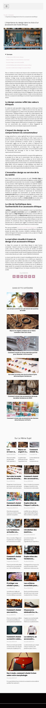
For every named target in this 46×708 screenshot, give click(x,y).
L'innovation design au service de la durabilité (15, 62)
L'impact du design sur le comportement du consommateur (18, 59)
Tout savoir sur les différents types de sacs (27, 227)
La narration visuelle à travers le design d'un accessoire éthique (18, 67)
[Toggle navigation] (6, 6)
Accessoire (11, 15)
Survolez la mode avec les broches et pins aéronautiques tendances (22, 375)
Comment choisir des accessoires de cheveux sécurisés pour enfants (22, 419)
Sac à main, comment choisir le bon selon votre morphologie (21, 674)
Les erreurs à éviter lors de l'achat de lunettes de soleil (22, 309)
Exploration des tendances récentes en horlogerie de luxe (31, 559)
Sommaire (9, 54)
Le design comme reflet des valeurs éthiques (14, 57)
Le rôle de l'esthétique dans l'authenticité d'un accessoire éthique (18, 65)
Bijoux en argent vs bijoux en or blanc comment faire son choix (23, 331)
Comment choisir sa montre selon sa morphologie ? (14, 639)
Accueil (5, 15)
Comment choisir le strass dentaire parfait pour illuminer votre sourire (22, 353)
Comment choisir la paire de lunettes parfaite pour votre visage (14, 559)
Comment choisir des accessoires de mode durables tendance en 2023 (22, 397)
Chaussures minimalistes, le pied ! (30, 612)
